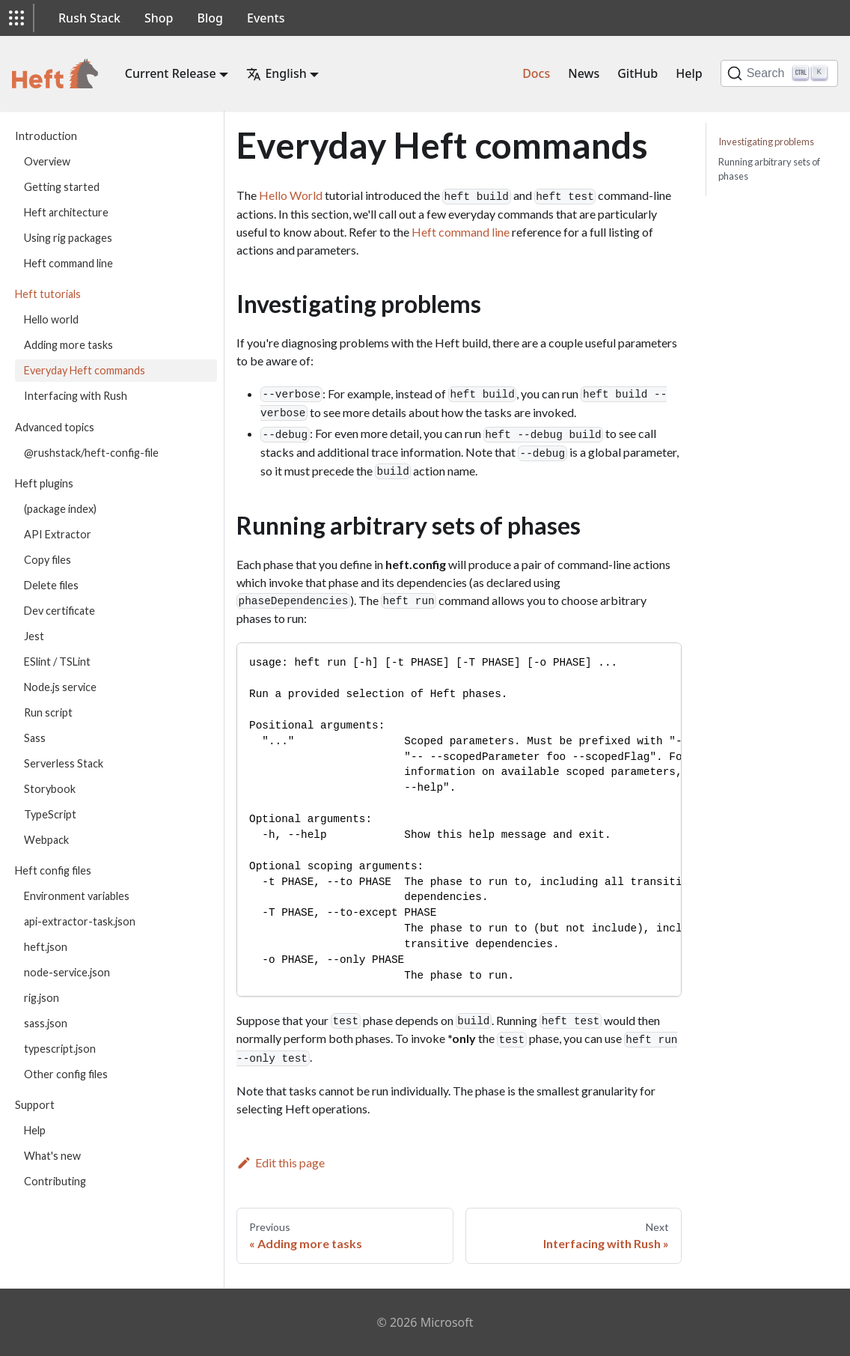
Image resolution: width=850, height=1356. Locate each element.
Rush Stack (89, 18)
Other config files (66, 1074)
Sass (35, 738)
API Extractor (57, 534)
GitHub (637, 73)
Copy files (47, 559)
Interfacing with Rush (75, 395)
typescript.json (60, 1048)
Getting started (62, 186)
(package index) (60, 508)
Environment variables (76, 896)
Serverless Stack (63, 763)
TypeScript (50, 814)
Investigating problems (766, 142)
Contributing (55, 1181)
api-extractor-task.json (79, 921)
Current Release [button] (170, 73)
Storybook (50, 788)
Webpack (46, 839)
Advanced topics (54, 427)
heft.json (45, 946)
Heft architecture (66, 212)
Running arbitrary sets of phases (769, 169)
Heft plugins (44, 483)
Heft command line (68, 263)
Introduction (46, 136)
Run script (48, 712)
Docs (536, 73)
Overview (47, 161)
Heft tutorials (48, 294)
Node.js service (60, 687)
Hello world (51, 319)
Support (35, 1104)
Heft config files (53, 870)
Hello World (290, 195)
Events (265, 18)
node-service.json (67, 972)
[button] (16, 17)
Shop (159, 18)
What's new (52, 1155)
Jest (34, 636)
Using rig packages (68, 237)
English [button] (276, 73)
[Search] (779, 73)
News (583, 73)
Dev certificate (59, 610)
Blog (210, 18)
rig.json (41, 997)
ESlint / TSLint (57, 661)
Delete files (51, 585)
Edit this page (280, 1162)
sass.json (45, 1023)
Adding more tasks (68, 344)
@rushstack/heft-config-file (91, 452)
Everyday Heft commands (84, 370)
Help (689, 73)
